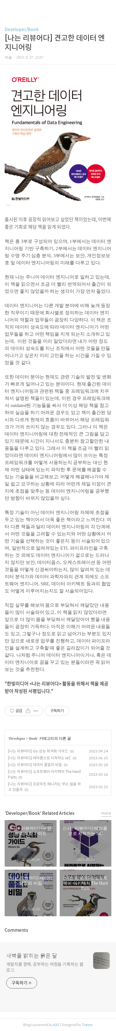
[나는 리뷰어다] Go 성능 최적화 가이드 (38, 751)
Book (33, 738)
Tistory (87, 1025)
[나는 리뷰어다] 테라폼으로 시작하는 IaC (39, 758)
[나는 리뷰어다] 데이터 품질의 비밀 (35, 764)
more (106, 813)
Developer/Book (22, 29)
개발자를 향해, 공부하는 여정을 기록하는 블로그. (45, 967)
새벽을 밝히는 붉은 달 (31, 956)
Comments (16, 930)
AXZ (56, 1025)
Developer (17, 738)
